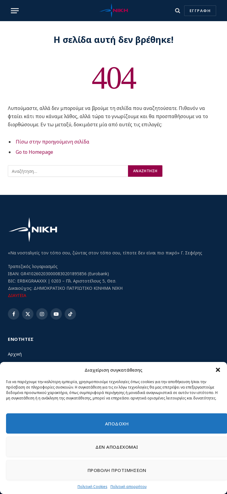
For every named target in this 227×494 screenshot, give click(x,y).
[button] (218, 370)
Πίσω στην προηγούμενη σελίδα (52, 141)
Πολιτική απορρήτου (128, 486)
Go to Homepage (34, 152)
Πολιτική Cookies (92, 486)
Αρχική (15, 354)
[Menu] (15, 11)
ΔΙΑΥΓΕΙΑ (17, 295)
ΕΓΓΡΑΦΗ (200, 10)
